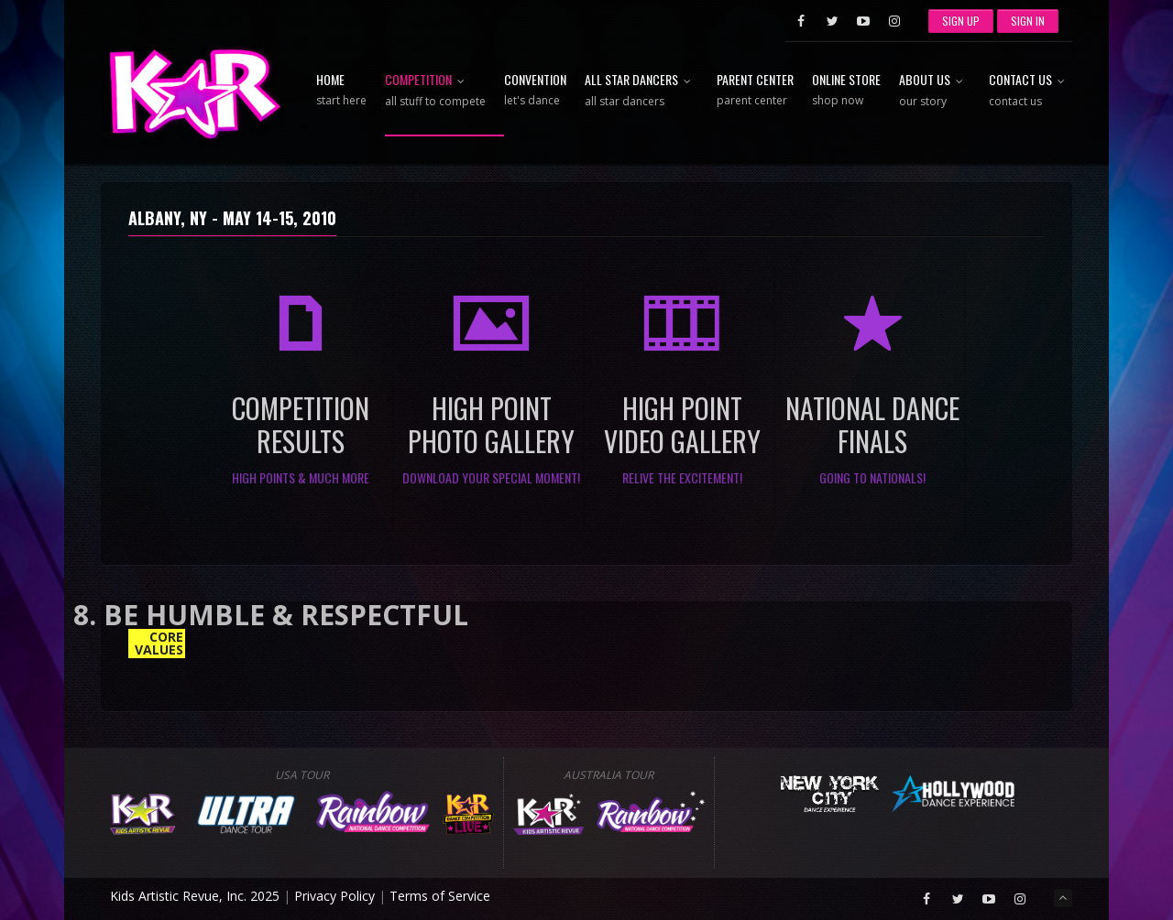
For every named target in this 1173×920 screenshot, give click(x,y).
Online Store (846, 90)
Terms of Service (439, 895)
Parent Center (755, 90)
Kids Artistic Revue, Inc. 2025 (195, 895)
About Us (934, 91)
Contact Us (1030, 91)
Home (341, 90)
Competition (435, 91)
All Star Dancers (641, 91)
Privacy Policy (334, 895)
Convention (535, 90)
